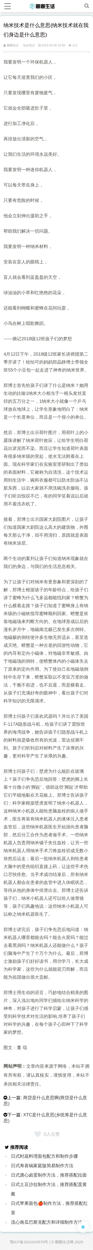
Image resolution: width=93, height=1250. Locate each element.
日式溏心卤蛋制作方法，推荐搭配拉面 (49, 1175)
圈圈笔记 (10, 45)
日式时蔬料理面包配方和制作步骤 (44, 1156)
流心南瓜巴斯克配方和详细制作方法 (46, 1222)
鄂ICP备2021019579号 (29, 1242)
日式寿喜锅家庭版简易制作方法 (42, 1165)
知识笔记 (29, 45)
